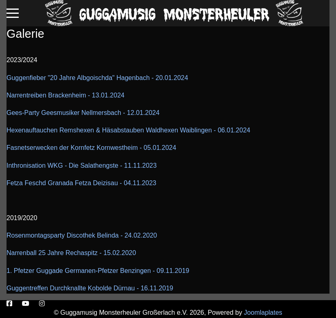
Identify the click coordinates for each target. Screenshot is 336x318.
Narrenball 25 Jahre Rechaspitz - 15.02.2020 (71, 252)
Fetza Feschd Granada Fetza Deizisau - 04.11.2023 (81, 183)
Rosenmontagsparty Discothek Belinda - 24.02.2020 (82, 235)
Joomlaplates (263, 312)
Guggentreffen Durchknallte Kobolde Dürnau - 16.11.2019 (90, 288)
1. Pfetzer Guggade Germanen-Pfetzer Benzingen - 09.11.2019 (98, 270)
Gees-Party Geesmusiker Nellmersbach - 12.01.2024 (83, 112)
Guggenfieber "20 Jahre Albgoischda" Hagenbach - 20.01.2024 (97, 77)
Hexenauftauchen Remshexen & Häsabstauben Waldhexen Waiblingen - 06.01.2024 (128, 130)
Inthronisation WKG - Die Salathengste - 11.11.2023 (82, 165)
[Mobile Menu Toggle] (13, 13)
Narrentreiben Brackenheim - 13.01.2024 (65, 95)
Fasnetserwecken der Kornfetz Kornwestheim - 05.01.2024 (91, 147)
